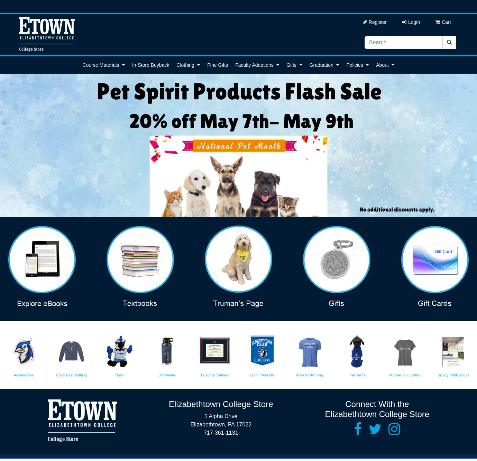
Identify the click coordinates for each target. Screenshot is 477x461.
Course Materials (101, 65)
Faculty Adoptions (254, 65)
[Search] (404, 42)
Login (411, 22)
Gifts (291, 65)
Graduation (321, 65)
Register (375, 22)
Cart (443, 22)
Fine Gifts (217, 65)
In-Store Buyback (150, 65)
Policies (354, 65)
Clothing (185, 65)
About (382, 65)
